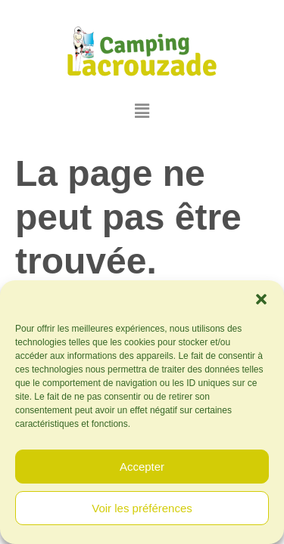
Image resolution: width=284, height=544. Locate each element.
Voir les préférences (142, 508)
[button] (261, 299)
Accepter (142, 466)
